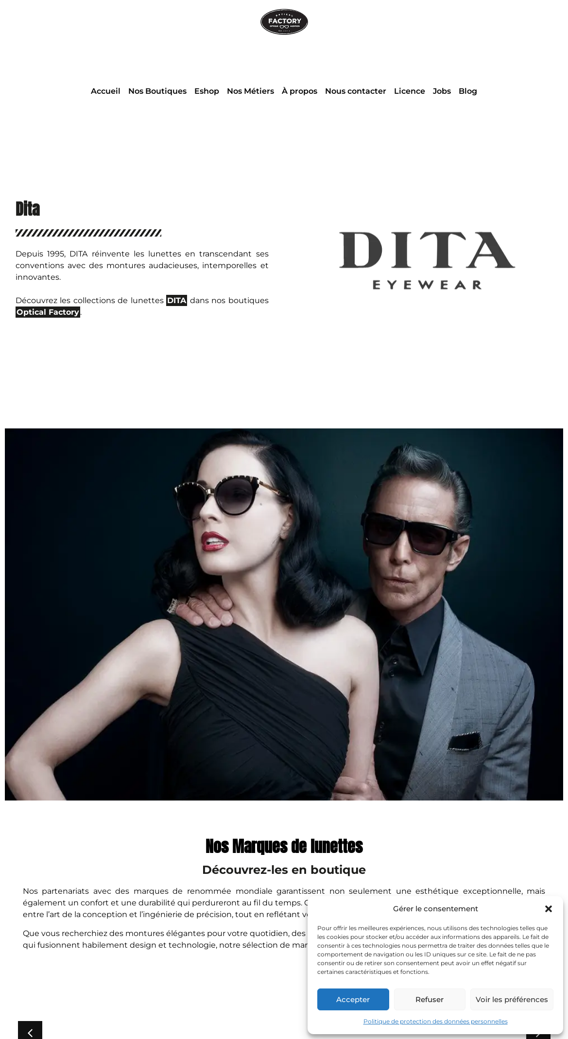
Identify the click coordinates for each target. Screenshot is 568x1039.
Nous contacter (355, 91)
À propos (299, 91)
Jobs (442, 91)
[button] (548, 909)
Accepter (353, 999)
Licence (409, 91)
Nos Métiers (250, 91)
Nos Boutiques (157, 91)
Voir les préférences (512, 999)
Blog (468, 91)
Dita (27, 209)
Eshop (206, 91)
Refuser (429, 999)
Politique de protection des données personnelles (435, 1021)
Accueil (105, 91)
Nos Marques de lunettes (284, 846)
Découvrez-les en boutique (284, 870)
